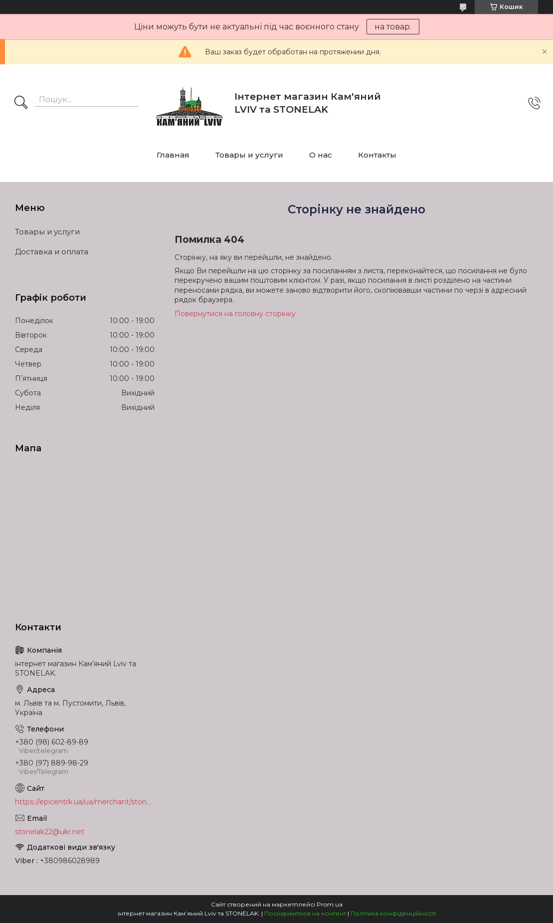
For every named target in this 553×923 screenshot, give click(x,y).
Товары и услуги (249, 155)
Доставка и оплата (51, 251)
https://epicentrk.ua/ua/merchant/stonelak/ (85, 801)
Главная (173, 155)
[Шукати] (21, 103)
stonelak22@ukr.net (49, 831)
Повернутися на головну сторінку (235, 313)
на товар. (392, 26)
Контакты (377, 155)
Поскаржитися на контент (305, 913)
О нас (320, 155)
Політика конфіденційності (393, 913)
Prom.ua (330, 904)
